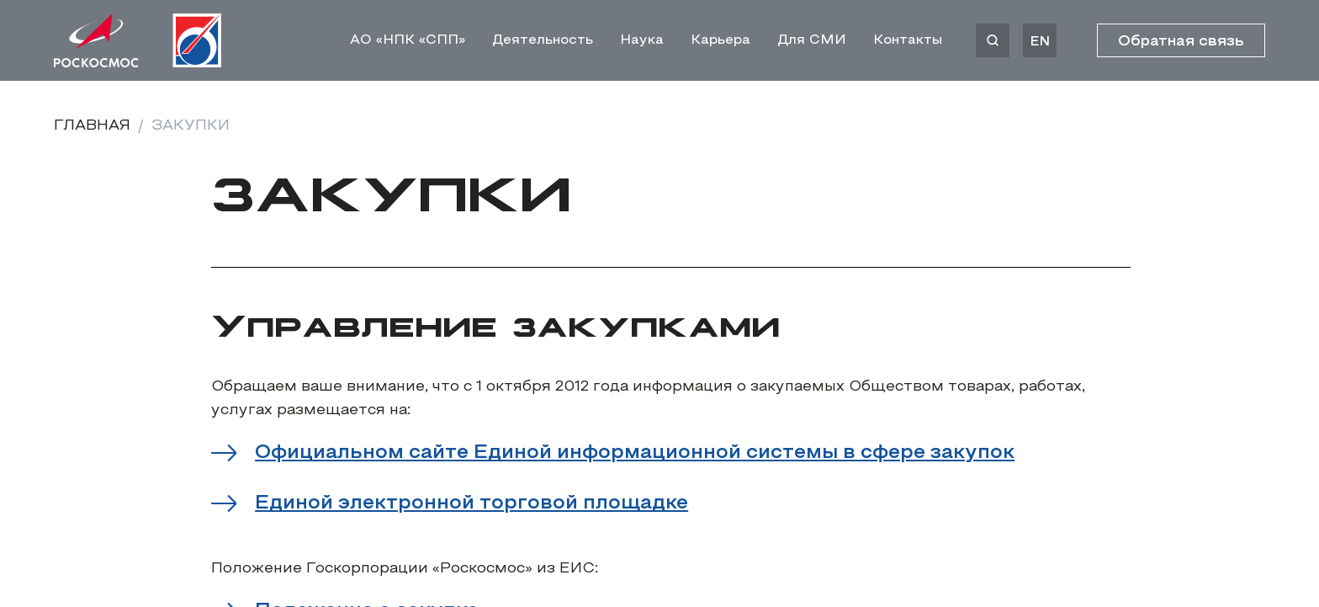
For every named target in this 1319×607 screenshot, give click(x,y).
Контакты (907, 40)
